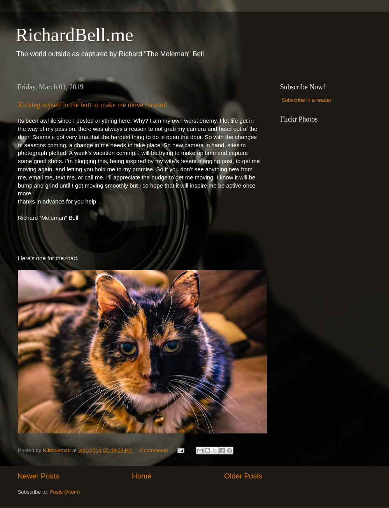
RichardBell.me (74, 34)
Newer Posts (38, 476)
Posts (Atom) (65, 492)
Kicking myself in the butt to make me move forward (92, 105)
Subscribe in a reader (306, 100)
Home (141, 476)
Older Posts (243, 476)
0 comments (153, 450)
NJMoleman (57, 450)
